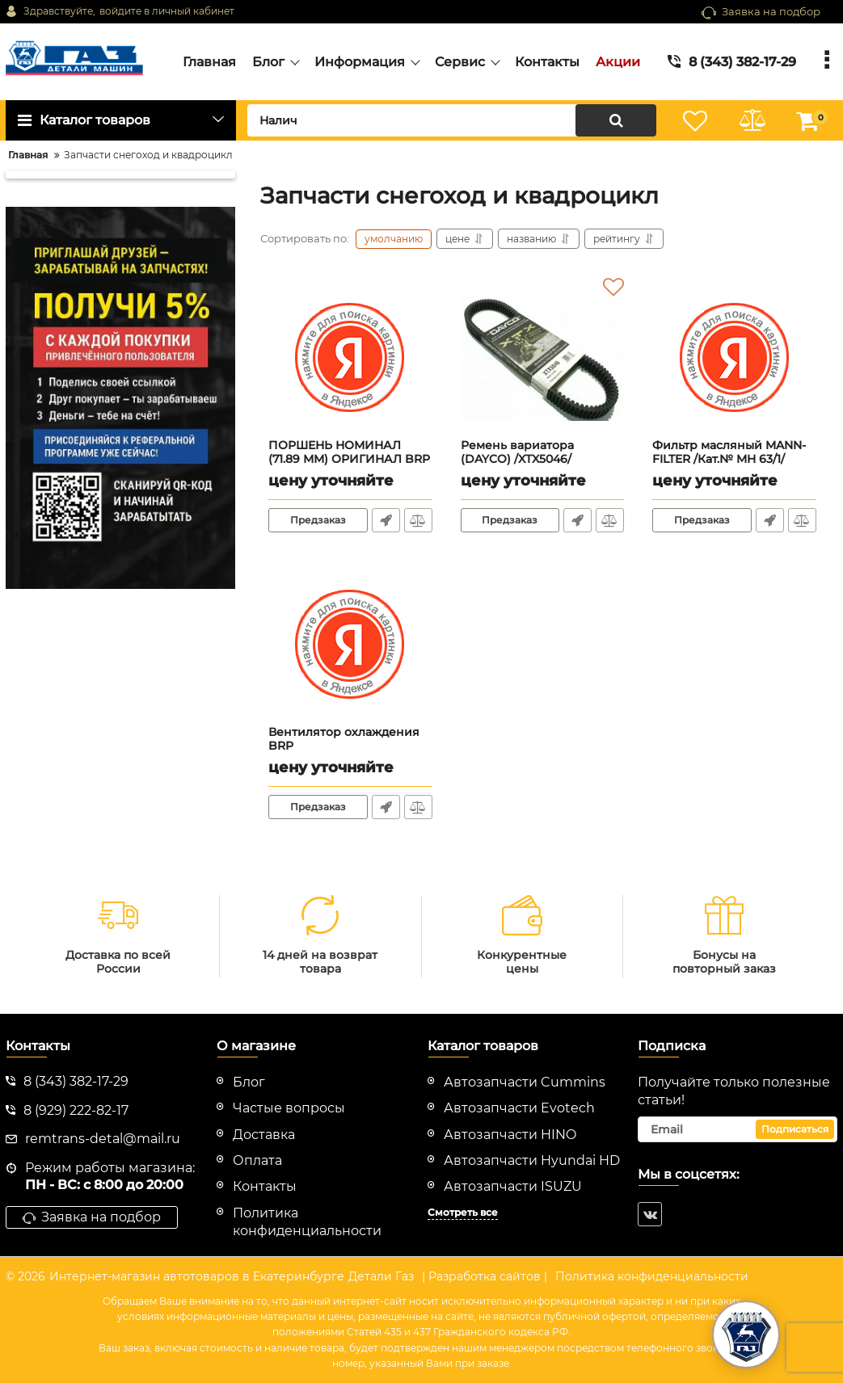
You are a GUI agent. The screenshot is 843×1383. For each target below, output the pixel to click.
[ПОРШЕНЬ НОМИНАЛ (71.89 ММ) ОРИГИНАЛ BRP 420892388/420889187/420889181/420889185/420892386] (350, 358)
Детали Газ (381, 1276)
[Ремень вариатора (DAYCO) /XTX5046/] (543, 358)
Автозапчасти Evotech (519, 1108)
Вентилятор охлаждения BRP (350, 746)
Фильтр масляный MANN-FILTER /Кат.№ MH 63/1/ (734, 460)
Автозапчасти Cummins (524, 1082)
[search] (451, 120)
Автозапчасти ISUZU (513, 1186)
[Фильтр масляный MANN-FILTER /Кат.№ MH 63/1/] (734, 358)
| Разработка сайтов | (484, 1276)
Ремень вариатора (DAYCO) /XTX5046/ (543, 460)
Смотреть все (463, 1212)
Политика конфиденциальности (651, 1276)
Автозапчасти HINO (510, 1134)
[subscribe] (737, 1129)
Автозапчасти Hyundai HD (532, 1160)
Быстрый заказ (386, 520)
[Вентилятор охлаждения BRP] (350, 644)
